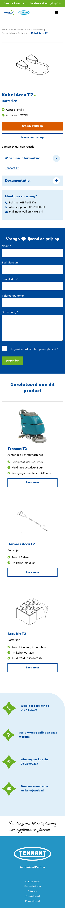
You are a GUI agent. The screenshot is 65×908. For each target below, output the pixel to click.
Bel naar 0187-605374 (20, 202)
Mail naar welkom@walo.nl (24, 211)
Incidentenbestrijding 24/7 (46, 3)
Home (5, 29)
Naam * (6, 246)
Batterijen (23, 33)
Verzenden (12, 360)
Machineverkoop (36, 29)
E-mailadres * (10, 279)
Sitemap (32, 891)
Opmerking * (10, 312)
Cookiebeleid (32, 896)
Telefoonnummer (13, 296)
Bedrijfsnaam (10, 262)
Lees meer (32, 482)
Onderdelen (8, 33)
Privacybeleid (32, 901)
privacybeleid (47, 349)
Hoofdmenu (17, 29)
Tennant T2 (12, 168)
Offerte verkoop (32, 126)
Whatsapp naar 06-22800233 (25, 207)
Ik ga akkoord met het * (34, 349)
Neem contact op (32, 137)
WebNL (32, 886)
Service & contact (15, 3)
